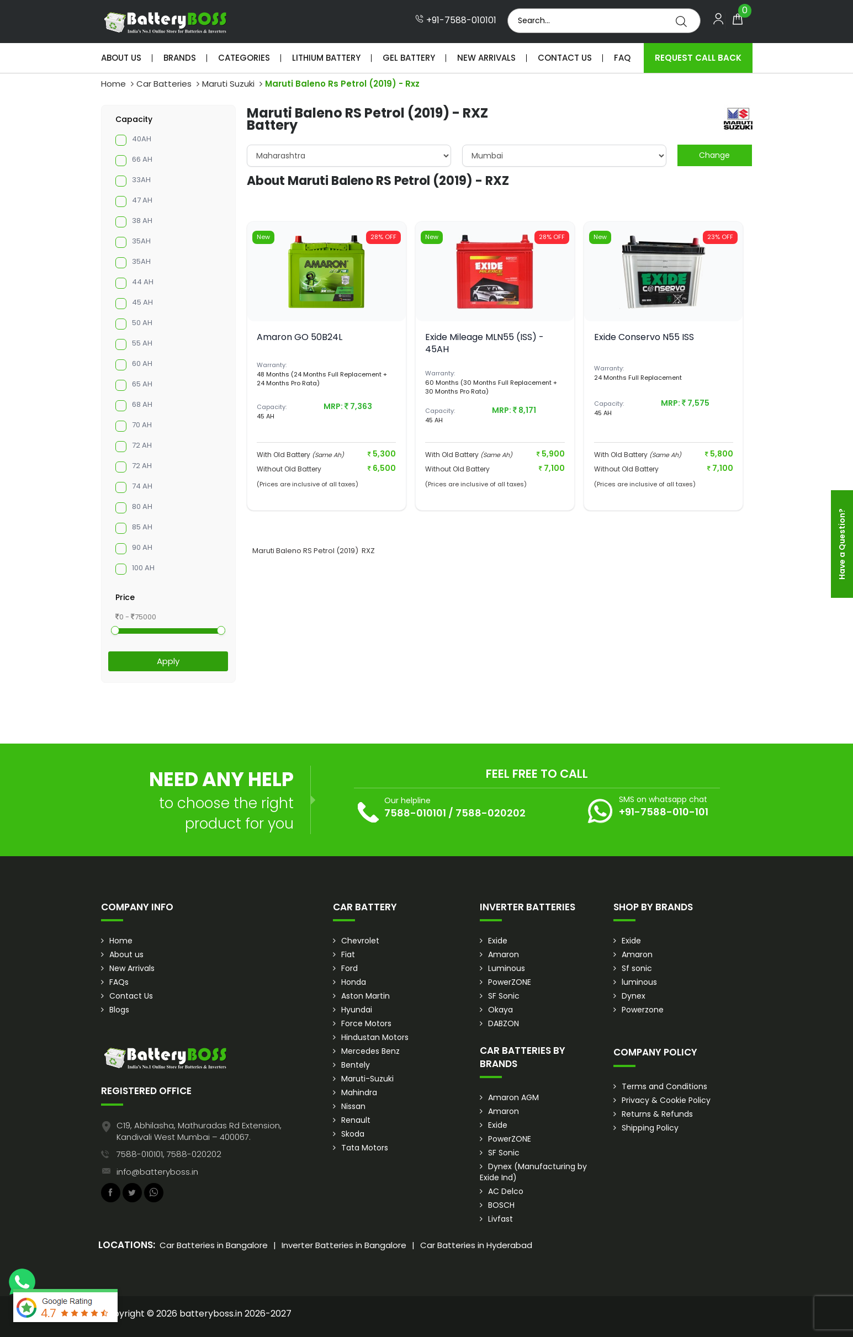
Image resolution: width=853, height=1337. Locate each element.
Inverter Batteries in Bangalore (344, 1245)
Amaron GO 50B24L (299, 337)
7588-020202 (490, 813)
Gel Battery (409, 57)
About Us (121, 57)
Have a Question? (841, 544)
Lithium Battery (326, 57)
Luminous (506, 968)
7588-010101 (415, 813)
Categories (244, 57)
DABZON (503, 1023)
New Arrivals (486, 57)
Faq (622, 57)
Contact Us (565, 57)
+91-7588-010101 (455, 20)
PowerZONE (509, 982)
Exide (497, 940)
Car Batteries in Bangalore (214, 1245)
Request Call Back (698, 57)
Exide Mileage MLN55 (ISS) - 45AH (484, 343)
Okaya (500, 1009)
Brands (179, 57)
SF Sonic (504, 995)
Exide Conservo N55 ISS (644, 337)
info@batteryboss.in (157, 1171)
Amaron (503, 954)
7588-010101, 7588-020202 (168, 1154)
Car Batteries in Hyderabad (476, 1245)
